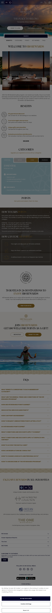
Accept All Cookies (26, 598)
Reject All (26, 610)
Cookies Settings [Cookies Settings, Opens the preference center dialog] (26, 604)
